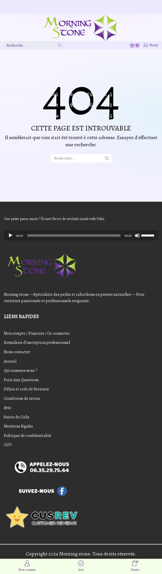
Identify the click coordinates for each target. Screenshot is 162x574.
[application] (81, 235)
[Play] (10, 235)
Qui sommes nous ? (20, 370)
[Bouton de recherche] (60, 45)
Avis (7, 407)
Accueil (10, 361)
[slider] (74, 235)
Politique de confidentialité (27, 435)
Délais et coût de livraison (26, 389)
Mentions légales (18, 426)
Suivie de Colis (16, 417)
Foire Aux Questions (21, 380)
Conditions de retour (22, 398)
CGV (8, 445)
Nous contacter (17, 352)
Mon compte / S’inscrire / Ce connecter (37, 333)
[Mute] (137, 235)
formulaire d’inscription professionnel (37, 342)
